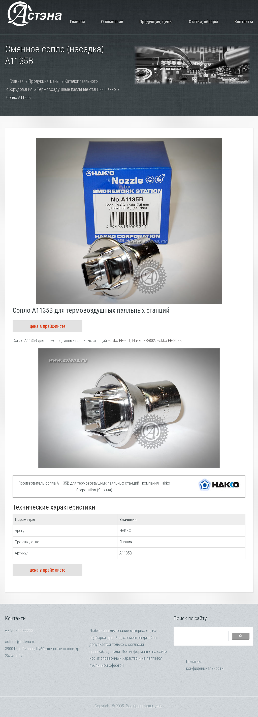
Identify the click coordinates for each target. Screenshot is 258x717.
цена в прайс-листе (47, 326)
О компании (112, 21)
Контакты (243, 21)
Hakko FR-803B (169, 340)
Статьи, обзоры (203, 21)
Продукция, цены (156, 21)
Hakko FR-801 (119, 340)
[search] (202, 636)
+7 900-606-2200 (19, 630)
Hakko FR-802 (143, 340)
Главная (77, 21)
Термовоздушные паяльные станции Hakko (76, 89)
